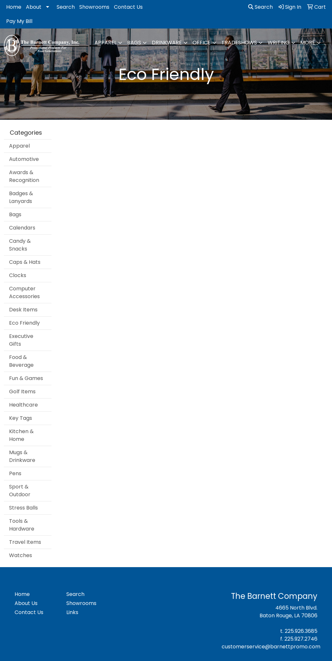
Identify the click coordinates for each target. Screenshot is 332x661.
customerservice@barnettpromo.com (271, 646)
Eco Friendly (24, 323)
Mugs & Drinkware (22, 456)
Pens (15, 473)
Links (72, 612)
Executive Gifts (21, 340)
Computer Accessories (24, 292)
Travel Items (25, 542)
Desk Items (23, 309)
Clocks (17, 275)
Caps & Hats (24, 262)
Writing (279, 42)
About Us (26, 603)
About (33, 7)
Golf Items (22, 391)
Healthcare (23, 405)
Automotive (24, 159)
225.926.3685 (301, 631)
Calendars (22, 227)
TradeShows (239, 42)
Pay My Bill (19, 21)
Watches (20, 555)
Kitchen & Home (21, 435)
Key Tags (20, 418)
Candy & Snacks (20, 244)
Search (66, 7)
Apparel (105, 42)
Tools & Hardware (21, 524)
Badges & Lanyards (21, 197)
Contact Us (128, 7)
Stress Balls (23, 507)
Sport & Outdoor (19, 490)
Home (13, 7)
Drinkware (167, 42)
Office (202, 42)
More (307, 42)
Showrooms (94, 7)
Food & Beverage (21, 361)
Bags (134, 42)
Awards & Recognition (24, 176)
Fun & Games (26, 378)
